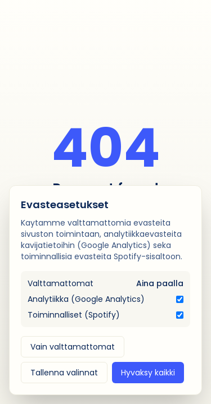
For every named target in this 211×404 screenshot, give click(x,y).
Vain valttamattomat (72, 346)
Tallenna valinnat (64, 372)
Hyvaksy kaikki (148, 372)
